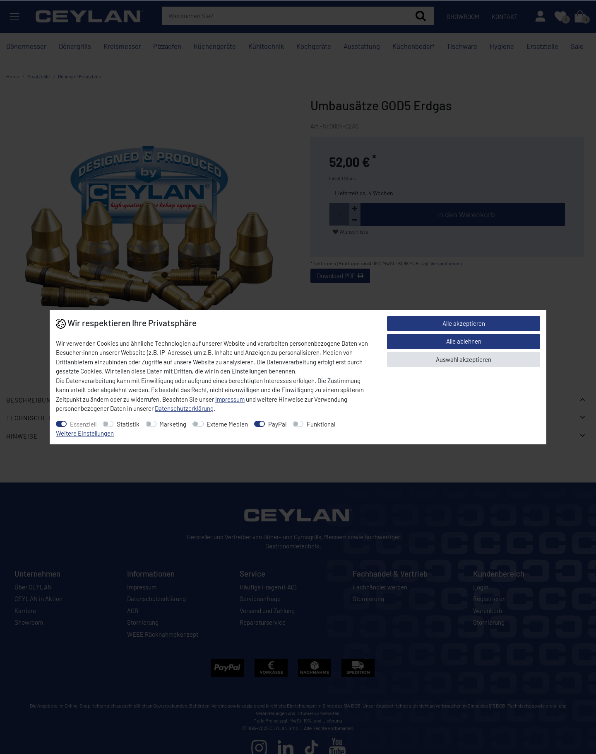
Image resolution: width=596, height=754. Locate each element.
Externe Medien (227, 424)
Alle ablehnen (463, 341)
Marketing (172, 424)
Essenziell (83, 424)
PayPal (277, 424)
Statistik (128, 424)
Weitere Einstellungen (85, 433)
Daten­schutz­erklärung (184, 408)
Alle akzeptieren (463, 323)
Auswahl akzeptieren (463, 359)
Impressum (230, 399)
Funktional (321, 424)
